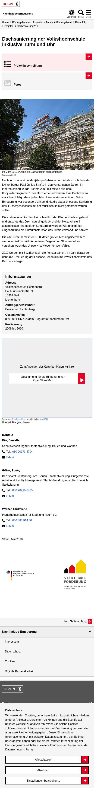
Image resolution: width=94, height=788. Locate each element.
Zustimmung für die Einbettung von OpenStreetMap (43, 378)
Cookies (10, 661)
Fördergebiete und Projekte (27, 22)
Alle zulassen (43, 759)
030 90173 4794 (22, 451)
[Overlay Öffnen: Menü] (88, 13)
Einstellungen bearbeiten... (43, 780)
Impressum (12, 641)
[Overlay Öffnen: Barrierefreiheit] (71, 13)
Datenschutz (13, 651)
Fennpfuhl (80, 22)
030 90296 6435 (22, 490)
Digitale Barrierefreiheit (19, 671)
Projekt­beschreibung (28, 65)
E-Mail (10, 457)
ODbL (45, 419)
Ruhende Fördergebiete (59, 22)
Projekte (8, 26)
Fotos (17, 84)
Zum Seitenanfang (75, 621)
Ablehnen (43, 770)
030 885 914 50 (22, 520)
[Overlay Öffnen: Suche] (81, 13)
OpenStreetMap (18, 419)
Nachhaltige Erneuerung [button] (19, 631)
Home (5, 22)
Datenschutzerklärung (19, 749)
